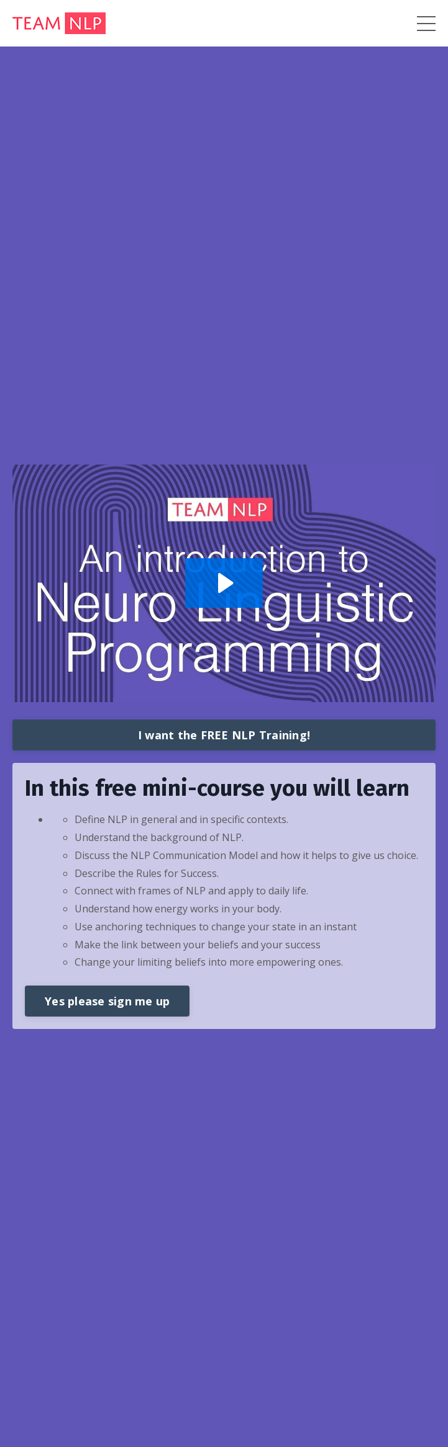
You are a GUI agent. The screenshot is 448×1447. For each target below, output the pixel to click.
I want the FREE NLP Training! (224, 735)
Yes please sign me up (107, 1001)
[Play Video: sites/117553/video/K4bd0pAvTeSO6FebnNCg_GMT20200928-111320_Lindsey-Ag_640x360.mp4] (224, 583)
